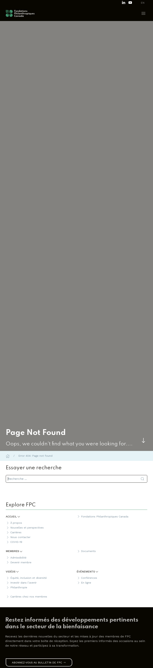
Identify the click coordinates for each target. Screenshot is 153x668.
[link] (75, 623)
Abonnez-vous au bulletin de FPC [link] (39, 662)
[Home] (8, 455)
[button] (143, 13)
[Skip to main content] (143, 440)
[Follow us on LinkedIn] (123, 2)
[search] (76, 479)
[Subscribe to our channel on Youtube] (130, 2)
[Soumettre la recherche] (142, 479)
